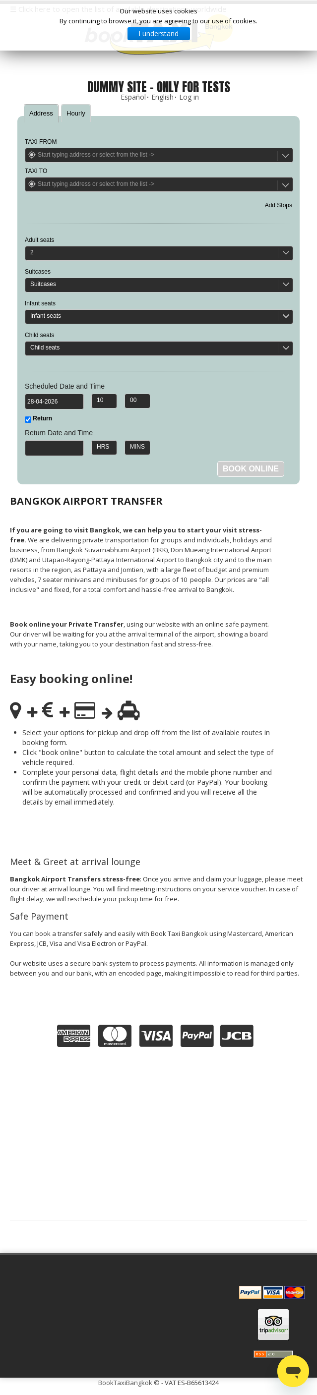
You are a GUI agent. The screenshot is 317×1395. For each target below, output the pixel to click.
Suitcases (38, 271)
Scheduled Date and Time (65, 386)
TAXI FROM (41, 141)
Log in (189, 97)
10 (100, 400)
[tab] (41, 113)
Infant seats (40, 303)
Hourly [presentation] (75, 113)
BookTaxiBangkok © (129, 1382)
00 (133, 400)
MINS (137, 446)
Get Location (32, 155)
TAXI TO (36, 171)
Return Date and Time (59, 433)
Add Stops (278, 205)
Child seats (39, 335)
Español (133, 97)
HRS (103, 446)
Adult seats (39, 239)
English (162, 97)
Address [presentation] (41, 113)
